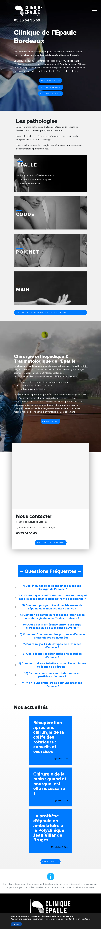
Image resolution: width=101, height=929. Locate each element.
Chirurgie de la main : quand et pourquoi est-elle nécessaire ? (49, 784)
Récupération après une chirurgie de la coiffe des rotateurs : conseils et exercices (48, 737)
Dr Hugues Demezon (50, 87)
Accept (16, 924)
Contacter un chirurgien (50, 542)
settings (87, 919)
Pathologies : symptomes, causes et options (43, 312)
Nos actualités (50, 861)
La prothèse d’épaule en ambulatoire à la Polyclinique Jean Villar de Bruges (48, 828)
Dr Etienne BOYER (50, 80)
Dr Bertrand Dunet (50, 94)
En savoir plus (50, 421)
